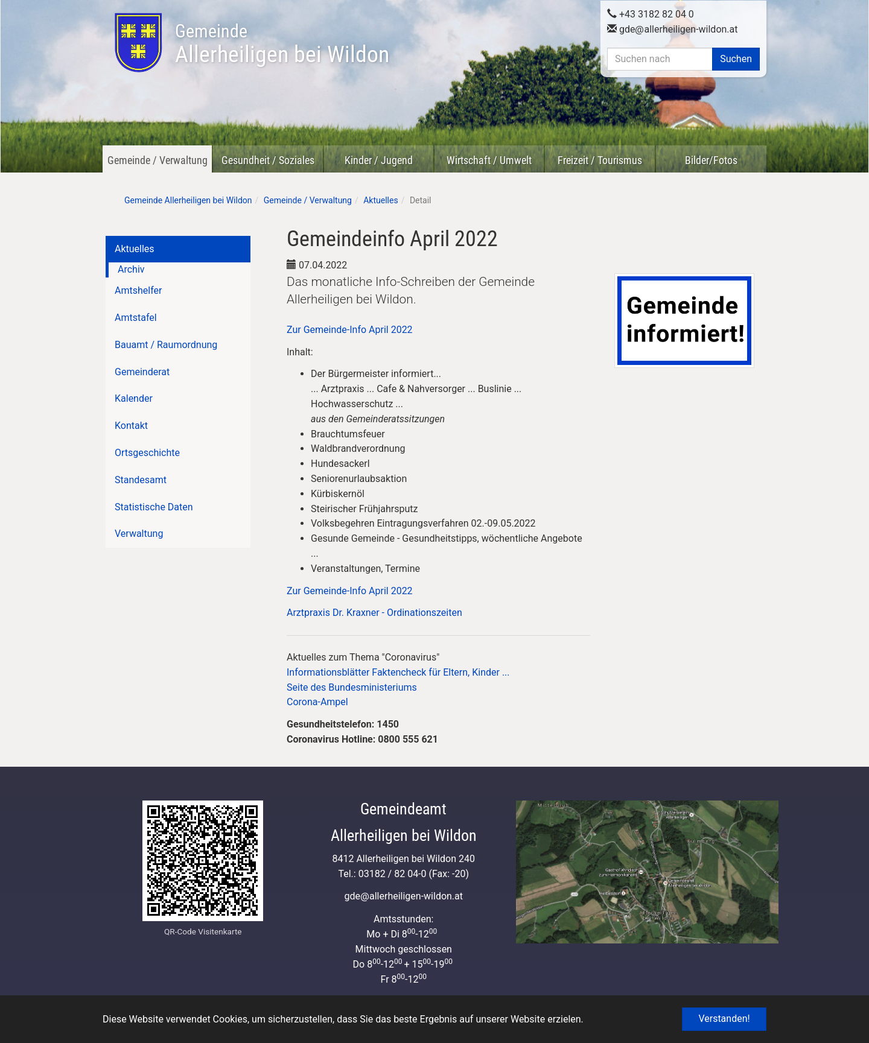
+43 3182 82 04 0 (650, 14)
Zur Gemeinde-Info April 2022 (350, 329)
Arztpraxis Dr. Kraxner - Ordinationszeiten (374, 612)
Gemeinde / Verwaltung (157, 160)
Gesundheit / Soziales (267, 160)
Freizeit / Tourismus (600, 160)
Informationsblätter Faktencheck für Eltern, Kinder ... (398, 672)
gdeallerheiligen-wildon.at (672, 29)
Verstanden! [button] (724, 1018)
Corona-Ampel (317, 702)
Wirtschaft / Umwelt (489, 160)
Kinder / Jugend (379, 160)
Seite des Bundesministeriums (352, 687)
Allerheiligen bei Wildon (282, 44)
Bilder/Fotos (711, 160)
